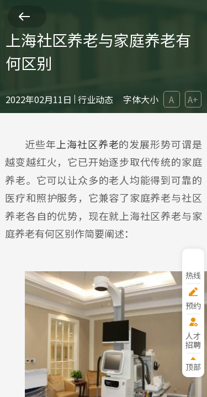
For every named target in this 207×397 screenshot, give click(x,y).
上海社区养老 (87, 144)
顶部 (193, 366)
